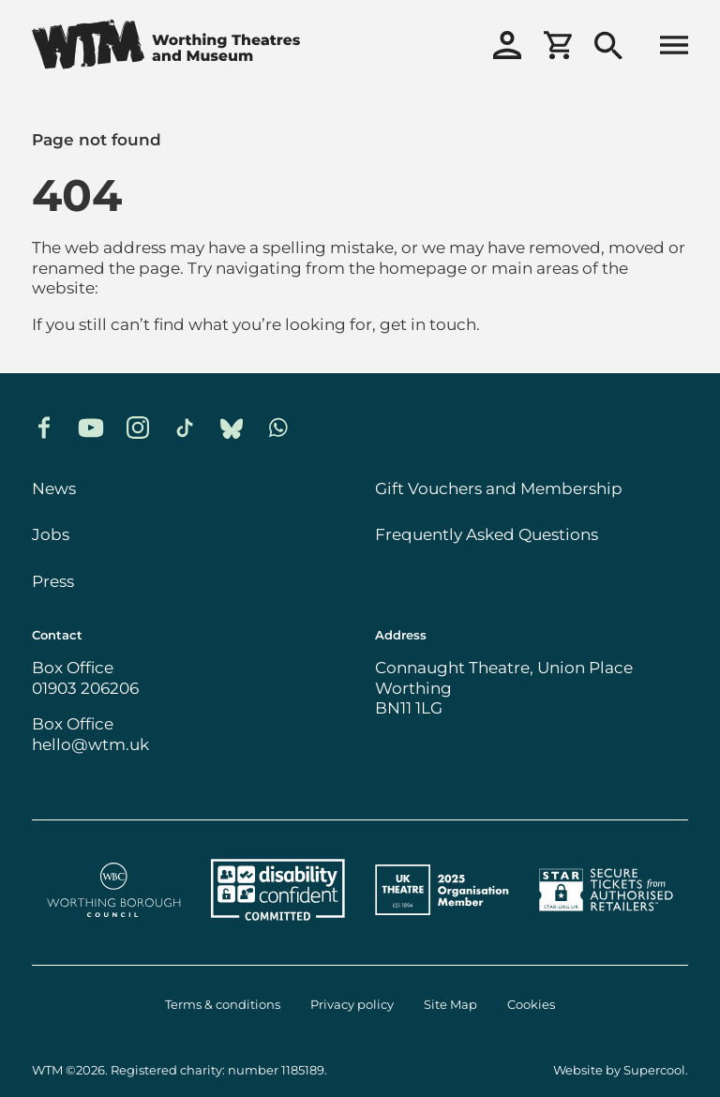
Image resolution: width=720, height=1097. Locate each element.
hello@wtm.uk (90, 744)
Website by (619, 1070)
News (54, 488)
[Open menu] (674, 47)
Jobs (50, 534)
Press (53, 581)
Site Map (450, 1005)
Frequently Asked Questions (486, 534)
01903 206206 (85, 688)
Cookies (531, 1005)
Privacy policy (352, 1005)
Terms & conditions (222, 1005)
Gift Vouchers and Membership (498, 488)
